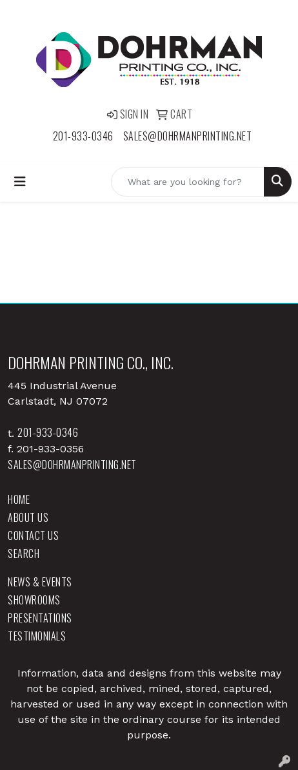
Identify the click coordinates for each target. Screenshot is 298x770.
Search (23, 553)
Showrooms (34, 600)
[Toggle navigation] (20, 182)
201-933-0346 (83, 136)
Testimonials (37, 636)
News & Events (40, 582)
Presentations (40, 618)
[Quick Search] (187, 182)
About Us (28, 517)
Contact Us (33, 535)
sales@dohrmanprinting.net (187, 136)
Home (19, 499)
